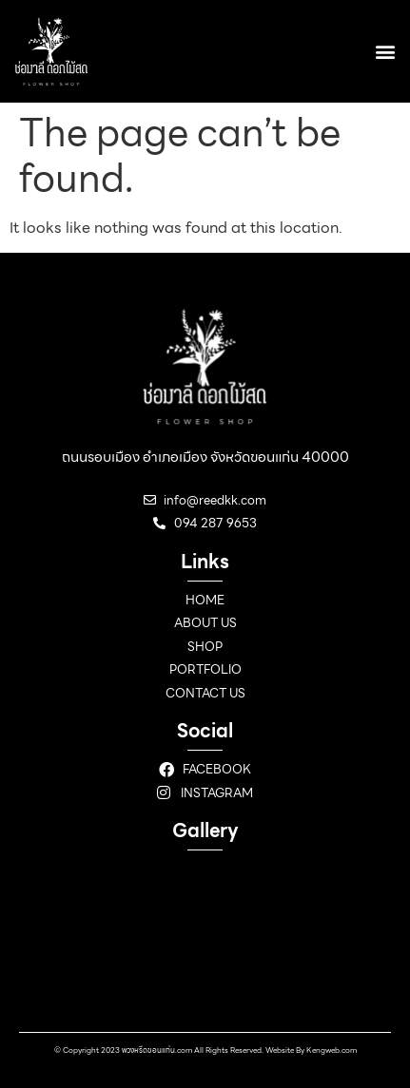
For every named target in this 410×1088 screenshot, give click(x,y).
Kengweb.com (331, 1050)
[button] (384, 51)
